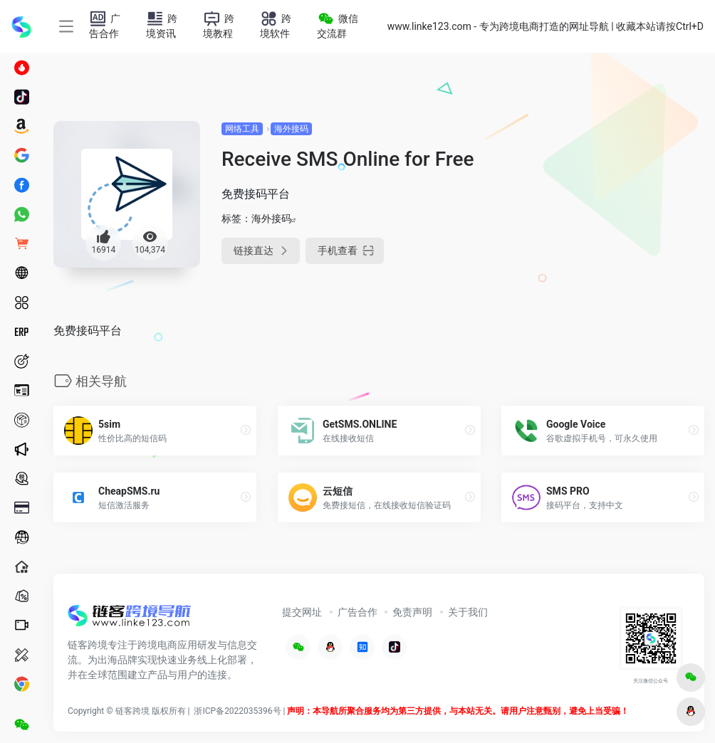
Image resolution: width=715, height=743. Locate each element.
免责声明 (412, 612)
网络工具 (242, 129)
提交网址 (302, 612)
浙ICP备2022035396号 (237, 711)
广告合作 (357, 612)
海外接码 (291, 129)
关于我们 (468, 612)
